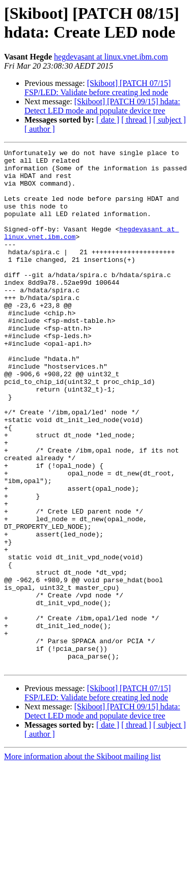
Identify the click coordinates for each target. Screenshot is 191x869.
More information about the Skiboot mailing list (82, 860)
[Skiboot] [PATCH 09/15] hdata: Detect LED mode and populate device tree (102, 106)
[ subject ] (169, 119)
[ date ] (107, 119)
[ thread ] (136, 119)
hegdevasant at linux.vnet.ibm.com (111, 56)
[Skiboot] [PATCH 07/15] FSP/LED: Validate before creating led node (97, 88)
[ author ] (39, 129)
